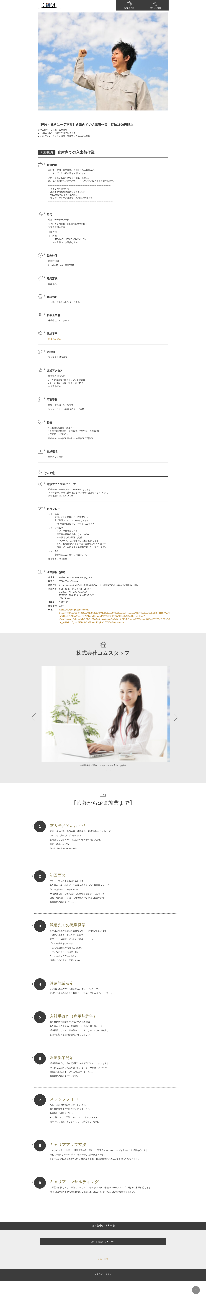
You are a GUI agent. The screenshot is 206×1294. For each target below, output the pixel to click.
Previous (34, 717)
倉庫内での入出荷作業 (75, 152)
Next (172, 717)
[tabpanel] (103, 61)
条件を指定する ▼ (100, 1242)
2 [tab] (110, 771)
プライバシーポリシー (103, 1274)
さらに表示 (103, 1259)
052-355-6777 (54, 339)
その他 (49, 472)
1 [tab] (103, 112)
